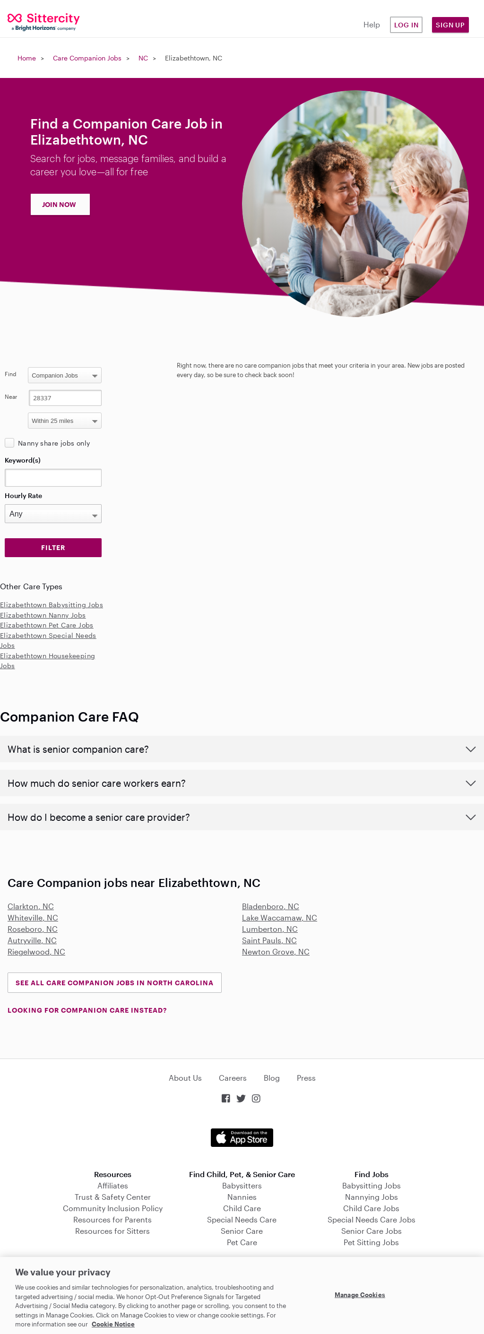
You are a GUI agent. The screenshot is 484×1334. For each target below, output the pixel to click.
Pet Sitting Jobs (371, 1242)
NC (143, 58)
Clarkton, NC (31, 906)
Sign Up (450, 25)
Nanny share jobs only (54, 443)
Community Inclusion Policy (113, 1208)
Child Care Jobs (371, 1208)
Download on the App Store (242, 1137)
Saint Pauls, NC (269, 940)
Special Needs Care (242, 1219)
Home (26, 58)
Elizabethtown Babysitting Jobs (51, 605)
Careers (233, 1077)
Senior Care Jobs (371, 1230)
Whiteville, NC (33, 917)
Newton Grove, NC (276, 951)
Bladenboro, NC (270, 906)
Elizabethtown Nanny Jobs (43, 615)
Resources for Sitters (112, 1230)
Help (371, 24)
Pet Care (242, 1242)
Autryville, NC (32, 940)
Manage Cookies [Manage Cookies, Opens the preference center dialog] (360, 1294)
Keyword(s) (23, 460)
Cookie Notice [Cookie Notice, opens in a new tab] (113, 1324)
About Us (185, 1077)
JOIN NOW (59, 204)
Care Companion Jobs (87, 58)
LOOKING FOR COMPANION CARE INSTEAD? (87, 1010)
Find (11, 373)
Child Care (242, 1208)
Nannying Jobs (371, 1196)
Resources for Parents (112, 1219)
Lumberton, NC (270, 928)
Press (306, 1077)
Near (11, 396)
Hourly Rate (23, 495)
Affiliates (112, 1185)
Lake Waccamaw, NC (279, 917)
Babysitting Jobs (371, 1185)
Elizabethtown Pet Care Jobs (47, 625)
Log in (406, 25)
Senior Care (242, 1230)
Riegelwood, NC (36, 951)
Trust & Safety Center (113, 1196)
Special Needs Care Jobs (371, 1219)
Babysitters (242, 1185)
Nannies (242, 1196)
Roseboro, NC (33, 928)
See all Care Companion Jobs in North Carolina (115, 983)
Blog (272, 1077)
